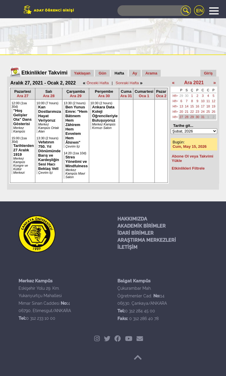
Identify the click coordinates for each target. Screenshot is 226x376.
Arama (151, 73)
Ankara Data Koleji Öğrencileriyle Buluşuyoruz (105, 113)
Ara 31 (126, 96)
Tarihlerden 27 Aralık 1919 (23, 150)
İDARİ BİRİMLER (135, 233)
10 (203, 101)
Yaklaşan (82, 73)
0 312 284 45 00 (140, 311)
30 (186, 95)
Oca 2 (161, 96)
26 (213, 111)
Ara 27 (23, 96)
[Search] (154, 10)
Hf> (174, 95)
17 (203, 106)
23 (197, 111)
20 (181, 111)
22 (192, 111)
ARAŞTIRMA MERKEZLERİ (146, 240)
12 (213, 101)
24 (203, 111)
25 (208, 111)
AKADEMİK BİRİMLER (141, 226)
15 (192, 106)
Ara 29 (76, 96)
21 (186, 111)
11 (208, 101)
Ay (134, 73)
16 (197, 106)
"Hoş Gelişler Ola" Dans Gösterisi (22, 117)
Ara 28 (49, 96)
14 (186, 106)
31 (203, 117)
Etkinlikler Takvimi (44, 73)
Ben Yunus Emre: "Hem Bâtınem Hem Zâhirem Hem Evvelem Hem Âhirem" (76, 125)
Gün (102, 73)
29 (181, 95)
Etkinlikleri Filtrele (188, 168)
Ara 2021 (194, 82)
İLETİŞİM (127, 247)
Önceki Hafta (98, 83)
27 (181, 117)
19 (213, 106)
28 (186, 117)
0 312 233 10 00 (40, 318)
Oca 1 (144, 96)
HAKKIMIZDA (132, 219)
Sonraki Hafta (127, 83)
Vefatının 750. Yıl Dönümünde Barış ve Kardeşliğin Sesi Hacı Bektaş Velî (49, 155)
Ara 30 (104, 96)
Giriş (208, 73)
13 (181, 106)
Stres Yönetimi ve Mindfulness (76, 161)
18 (208, 106)
